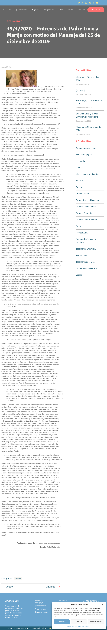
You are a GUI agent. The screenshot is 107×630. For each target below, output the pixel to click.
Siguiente (50, 586)
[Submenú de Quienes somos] (27, 9)
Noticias (18, 579)
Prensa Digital (82, 193)
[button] (103, 604)
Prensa (79, 187)
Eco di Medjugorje (84, 154)
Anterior (10, 586)
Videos (79, 275)
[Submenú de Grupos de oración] (73, 9)
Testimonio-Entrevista (86, 249)
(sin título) (80, 90)
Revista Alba (81, 233)
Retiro (78, 226)
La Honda (80, 161)
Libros (79, 167)
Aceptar (61, 622)
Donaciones (96, 10)
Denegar (79, 622)
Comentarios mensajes (86, 148)
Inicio (10, 10)
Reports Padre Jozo (85, 213)
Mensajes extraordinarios (87, 174)
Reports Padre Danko (86, 206)
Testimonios (81, 255)
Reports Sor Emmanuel (86, 219)
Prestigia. (42, 628)
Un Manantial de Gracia (86, 268)
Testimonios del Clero (86, 262)
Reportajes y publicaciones (88, 200)
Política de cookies (72, 626)
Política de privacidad (84, 626)
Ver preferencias (96, 622)
